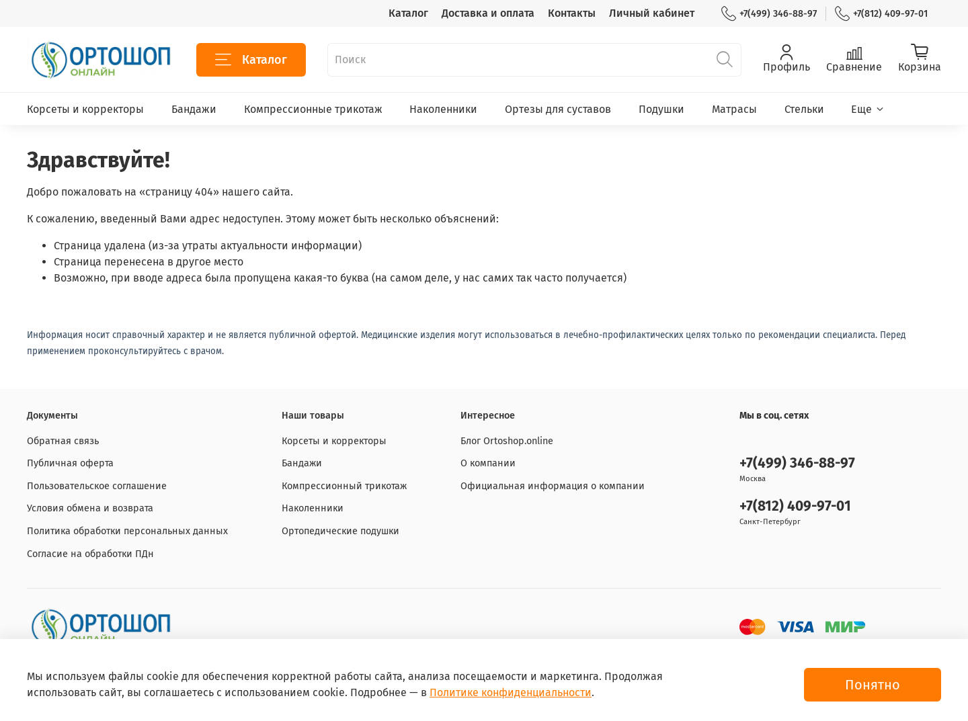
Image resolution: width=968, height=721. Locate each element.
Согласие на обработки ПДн (90, 554)
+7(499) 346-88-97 (769, 14)
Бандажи (193, 109)
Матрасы (734, 109)
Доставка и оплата (488, 13)
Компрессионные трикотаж (313, 109)
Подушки (661, 109)
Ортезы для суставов (558, 109)
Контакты (572, 13)
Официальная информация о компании (552, 486)
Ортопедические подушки (340, 531)
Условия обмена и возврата (90, 508)
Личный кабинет (651, 13)
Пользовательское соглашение (97, 486)
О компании (488, 463)
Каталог (408, 13)
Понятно (872, 685)
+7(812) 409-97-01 (881, 14)
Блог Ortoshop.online (506, 441)
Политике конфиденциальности (511, 692)
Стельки (804, 109)
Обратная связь (63, 441)
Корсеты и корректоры (85, 109)
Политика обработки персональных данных (127, 531)
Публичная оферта (70, 463)
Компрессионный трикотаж (344, 486)
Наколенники (443, 109)
